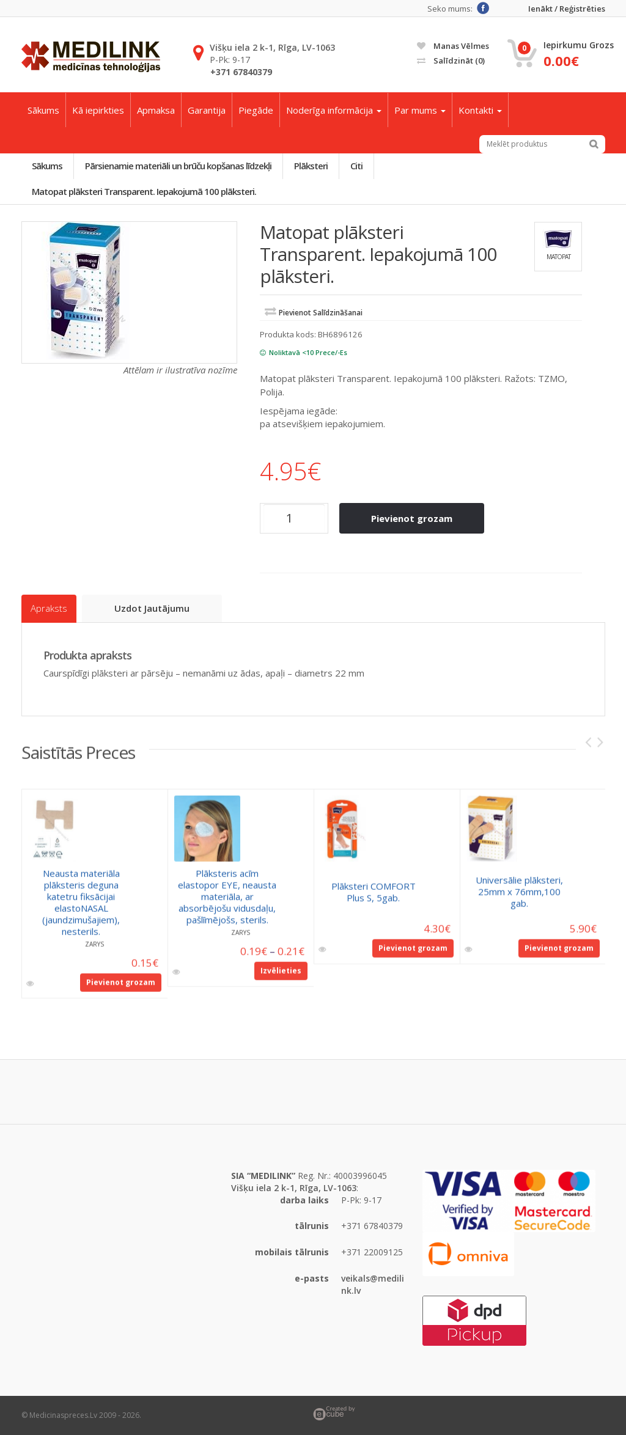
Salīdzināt (451, 60)
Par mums (420, 110)
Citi (357, 166)
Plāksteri (311, 166)
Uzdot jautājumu (152, 608)
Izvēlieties (280, 976)
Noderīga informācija (333, 110)
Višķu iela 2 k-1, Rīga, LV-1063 (272, 47)
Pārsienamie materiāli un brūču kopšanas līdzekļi (179, 166)
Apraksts (49, 609)
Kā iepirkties (98, 110)
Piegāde (255, 110)
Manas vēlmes (453, 45)
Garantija (207, 110)
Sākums (43, 110)
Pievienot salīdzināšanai (321, 312)
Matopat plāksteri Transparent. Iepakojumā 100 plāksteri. (144, 191)
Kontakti (480, 110)
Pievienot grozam (411, 518)
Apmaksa (156, 110)
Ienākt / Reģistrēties (566, 8)
